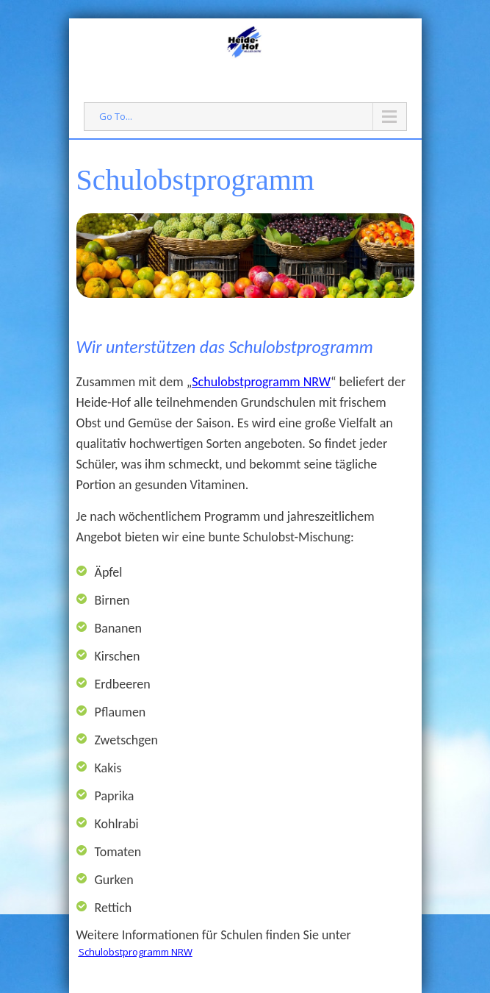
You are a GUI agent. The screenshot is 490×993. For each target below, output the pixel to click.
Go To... (115, 116)
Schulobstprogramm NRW (261, 382)
